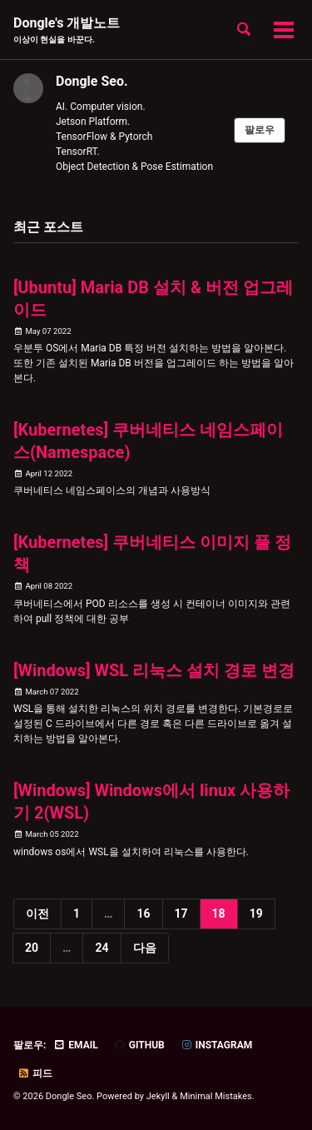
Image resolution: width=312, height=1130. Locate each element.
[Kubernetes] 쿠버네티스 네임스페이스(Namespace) (148, 441)
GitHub (139, 1045)
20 (31, 947)
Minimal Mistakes (216, 1096)
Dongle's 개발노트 (66, 30)
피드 (34, 1073)
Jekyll (158, 1096)
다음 (144, 947)
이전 (37, 913)
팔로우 (260, 130)
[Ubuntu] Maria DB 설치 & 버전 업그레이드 (153, 298)
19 (256, 913)
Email (75, 1045)
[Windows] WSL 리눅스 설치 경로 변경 (154, 670)
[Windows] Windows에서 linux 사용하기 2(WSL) (151, 801)
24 (101, 947)
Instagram (217, 1045)
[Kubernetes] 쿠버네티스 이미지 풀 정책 (152, 553)
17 (181, 913)
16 (143, 913)
